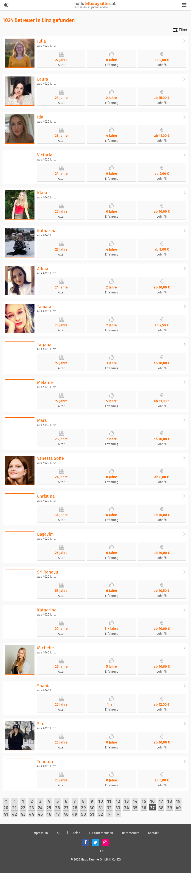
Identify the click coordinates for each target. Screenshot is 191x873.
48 (66, 814)
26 (57, 807)
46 (49, 814)
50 (83, 814)
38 (161, 807)
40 (178, 807)
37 (152, 807)
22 (23, 807)
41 (6, 814)
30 (92, 807)
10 (100, 801)
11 (109, 801)
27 (66, 807)
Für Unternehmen (101, 833)
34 (126, 807)
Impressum (40, 833)
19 (178, 801)
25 (49, 807)
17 (161, 801)
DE (89, 851)
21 (14, 807)
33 (118, 807)
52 (100, 814)
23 (31, 807)
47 (57, 814)
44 (31, 814)
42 (14, 814)
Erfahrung (111, 65)
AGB (60, 833)
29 (83, 807)
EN (102, 851)
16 (152, 801)
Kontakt (153, 833)
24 (40, 807)
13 (126, 801)
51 (92, 814)
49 (74, 814)
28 (74, 807)
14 (135, 801)
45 (40, 814)
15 (144, 801)
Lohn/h (162, 65)
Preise (76, 833)
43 (23, 814)
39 (169, 807)
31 (101, 807)
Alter (61, 65)
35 (135, 807)
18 (169, 801)
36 (143, 807)
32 (109, 807)
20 (5, 807)
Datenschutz (130, 833)
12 (118, 801)
